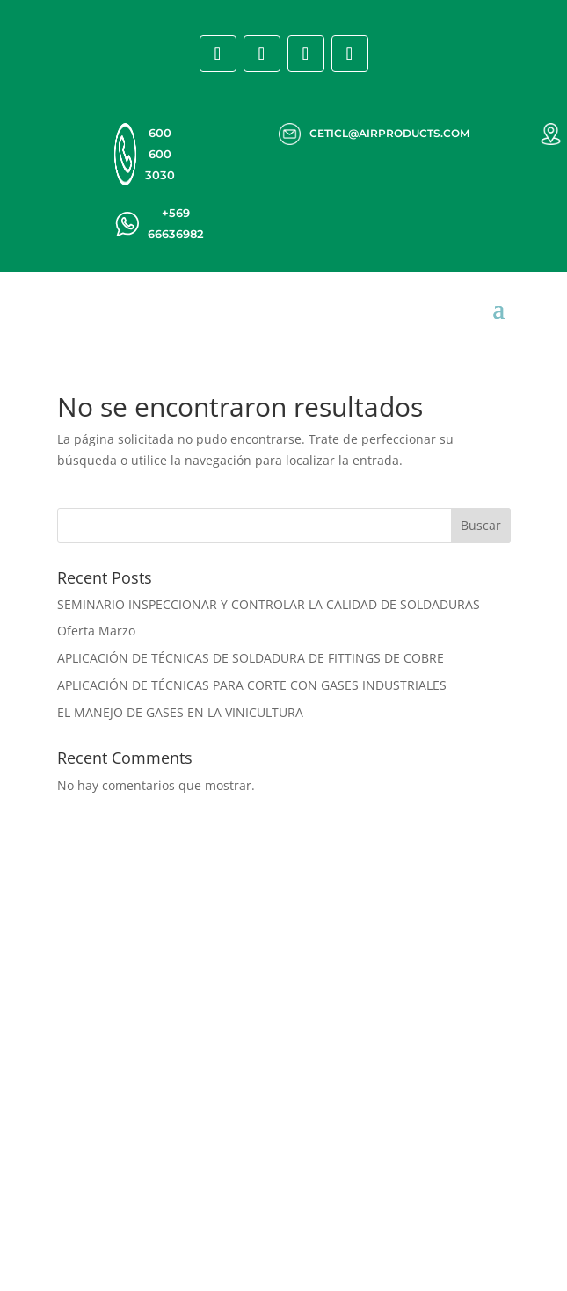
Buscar (481, 525)
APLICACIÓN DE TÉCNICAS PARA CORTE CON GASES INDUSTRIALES (252, 685)
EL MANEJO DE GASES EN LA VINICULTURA (180, 712)
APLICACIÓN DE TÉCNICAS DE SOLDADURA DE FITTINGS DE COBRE (250, 657)
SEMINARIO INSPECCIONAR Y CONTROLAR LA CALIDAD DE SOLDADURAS (268, 604)
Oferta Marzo (96, 630)
